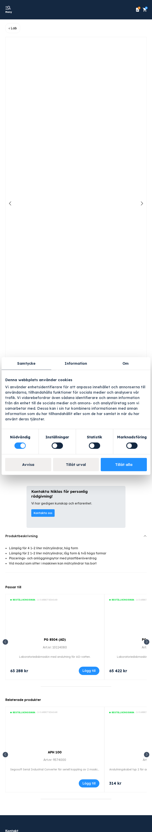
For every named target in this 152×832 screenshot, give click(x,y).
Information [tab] (76, 363)
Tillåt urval (76, 464)
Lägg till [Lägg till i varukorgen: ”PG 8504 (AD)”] (89, 671)
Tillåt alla (123, 464)
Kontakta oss (43, 513)
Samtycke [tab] (26, 363)
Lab (14, 28)
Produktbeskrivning (21, 536)
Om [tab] (126, 363)
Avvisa (28, 464)
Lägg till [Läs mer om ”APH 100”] (89, 783)
